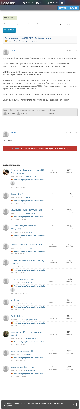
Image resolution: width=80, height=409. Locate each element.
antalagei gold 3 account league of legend (26, 333)
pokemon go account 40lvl (23, 351)
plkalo (28, 197)
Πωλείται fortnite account (22, 279)
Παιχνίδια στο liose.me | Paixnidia (8, 2)
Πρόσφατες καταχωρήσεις (14, 24)
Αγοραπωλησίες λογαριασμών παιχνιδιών (21, 41)
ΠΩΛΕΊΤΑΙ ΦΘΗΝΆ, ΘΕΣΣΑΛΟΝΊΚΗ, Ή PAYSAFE (27, 262)
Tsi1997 (14, 132)
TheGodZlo (30, 248)
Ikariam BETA (17, 193)
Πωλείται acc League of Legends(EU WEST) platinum (27, 171)
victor (13, 50)
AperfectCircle (31, 176)
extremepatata (31, 267)
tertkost (29, 283)
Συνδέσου (16, 148)
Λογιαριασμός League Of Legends (26, 209)
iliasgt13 (29, 304)
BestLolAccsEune (32, 213)
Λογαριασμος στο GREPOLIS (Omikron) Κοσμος (29, 38)
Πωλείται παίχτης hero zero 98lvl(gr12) (23, 227)
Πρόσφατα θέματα (35, 24)
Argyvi (28, 354)
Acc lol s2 (15, 300)
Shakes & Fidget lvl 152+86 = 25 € (26, 244)
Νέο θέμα (9, 30)
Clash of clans (17, 316)
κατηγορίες (10, 17)
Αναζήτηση (64, 24)
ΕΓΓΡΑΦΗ (63, 8)
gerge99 (29, 232)
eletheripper (30, 370)
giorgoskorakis (31, 320)
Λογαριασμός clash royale (22, 367)
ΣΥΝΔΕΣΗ (73, 8)
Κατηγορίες (50, 24)
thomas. (33, 338)
